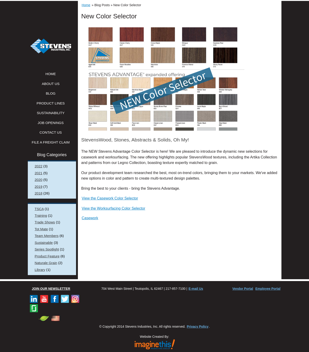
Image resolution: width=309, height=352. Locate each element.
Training (41, 215)
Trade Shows (45, 222)
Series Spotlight (47, 249)
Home (50, 74)
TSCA (39, 209)
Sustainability (51, 113)
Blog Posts (102, 5)
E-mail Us (196, 288)
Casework (90, 218)
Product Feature (47, 256)
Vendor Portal (242, 288)
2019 (39, 187)
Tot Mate (41, 229)
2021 (39, 173)
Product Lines (51, 103)
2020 (39, 180)
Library (40, 270)
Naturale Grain (46, 263)
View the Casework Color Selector (110, 198)
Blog (51, 93)
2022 (39, 166)
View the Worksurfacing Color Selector (113, 208)
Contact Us (51, 132)
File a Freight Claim (51, 142)
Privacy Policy (197, 326)
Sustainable (44, 243)
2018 (39, 193)
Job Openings (51, 123)
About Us (51, 84)
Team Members (47, 236)
